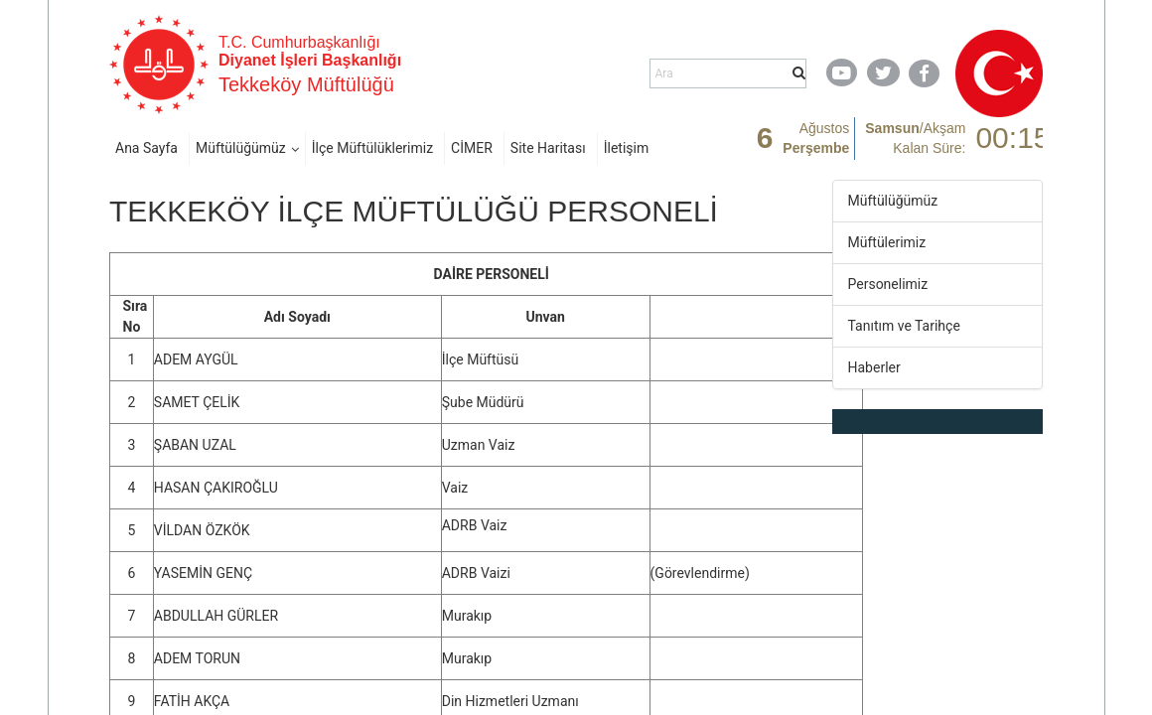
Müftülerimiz (887, 242)
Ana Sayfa (146, 148)
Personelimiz (888, 284)
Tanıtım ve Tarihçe (904, 326)
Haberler (874, 367)
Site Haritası (548, 148)
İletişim (626, 148)
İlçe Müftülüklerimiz (372, 148)
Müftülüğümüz (241, 148)
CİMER (472, 148)
